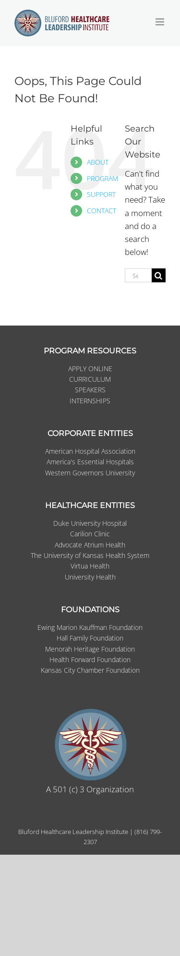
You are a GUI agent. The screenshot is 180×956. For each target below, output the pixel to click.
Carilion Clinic (90, 533)
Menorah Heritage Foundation (90, 648)
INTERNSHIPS (90, 400)
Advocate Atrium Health (90, 544)
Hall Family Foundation (90, 637)
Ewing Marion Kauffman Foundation (90, 627)
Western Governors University (90, 472)
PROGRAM (102, 178)
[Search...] (138, 275)
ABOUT (97, 162)
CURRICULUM (90, 379)
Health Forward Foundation (90, 659)
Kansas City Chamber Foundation (90, 670)
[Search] (159, 275)
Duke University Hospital (90, 523)
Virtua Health (90, 565)
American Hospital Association (90, 451)
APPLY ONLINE (90, 368)
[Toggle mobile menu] (161, 22)
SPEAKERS (90, 389)
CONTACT (101, 210)
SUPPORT (101, 194)
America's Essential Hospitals (90, 461)
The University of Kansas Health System (90, 555)
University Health (90, 576)
